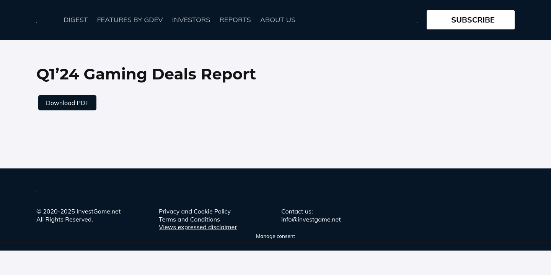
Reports (235, 19)
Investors (191, 19)
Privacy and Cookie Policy (195, 211)
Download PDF (67, 103)
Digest (76, 19)
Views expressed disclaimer (198, 227)
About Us (277, 19)
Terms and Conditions (189, 219)
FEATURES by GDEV (130, 19)
